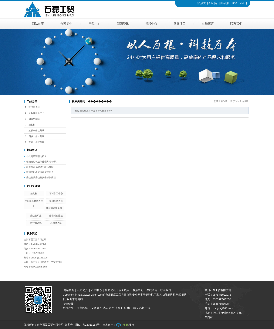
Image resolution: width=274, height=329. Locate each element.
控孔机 (32, 124)
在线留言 (208, 23)
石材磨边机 (56, 223)
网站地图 (224, 3)
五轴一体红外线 (36, 142)
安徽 (93, 307)
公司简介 (66, 23)
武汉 (135, 307)
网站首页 (38, 23)
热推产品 (68, 307)
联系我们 (236, 23)
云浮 (148, 307)
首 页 (232, 101)
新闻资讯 (123, 23)
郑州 (99, 307)
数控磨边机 (34, 107)
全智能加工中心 (36, 113)
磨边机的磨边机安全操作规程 (41, 177)
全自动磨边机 (56, 215)
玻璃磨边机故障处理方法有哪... (42, 161)
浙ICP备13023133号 (87, 324)
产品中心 (95, 23)
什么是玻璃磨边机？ (36, 156)
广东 (123, 307)
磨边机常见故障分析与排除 (39, 167)
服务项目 (180, 23)
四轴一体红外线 (36, 136)
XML (242, 3)
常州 (111, 307)
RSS (234, 3)
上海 (117, 307)
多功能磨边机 (56, 201)
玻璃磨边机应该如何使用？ (39, 172)
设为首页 (201, 3)
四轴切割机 (34, 119)
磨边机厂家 (36, 215)
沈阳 (105, 307)
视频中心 (151, 23)
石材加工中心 (56, 193)
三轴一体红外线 (36, 130)
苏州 (141, 307)
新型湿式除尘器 (54, 208)
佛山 (129, 307)
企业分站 (213, 3)
